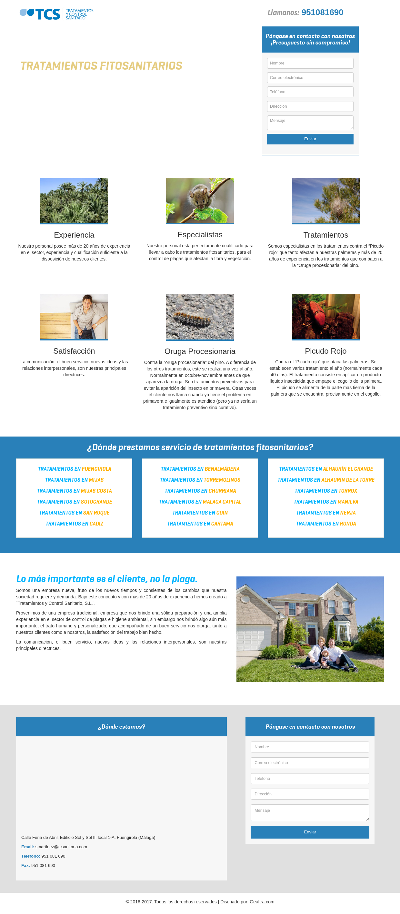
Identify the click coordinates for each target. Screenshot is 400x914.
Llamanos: (283, 14)
